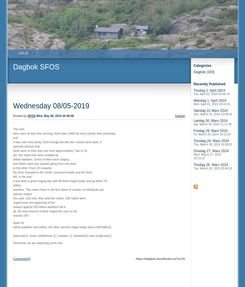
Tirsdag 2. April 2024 (212, 92)
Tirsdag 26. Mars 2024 (213, 166)
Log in (24, 53)
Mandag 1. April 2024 (212, 102)
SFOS (31, 116)
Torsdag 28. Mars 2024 (213, 142)
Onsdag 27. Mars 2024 (211, 154)
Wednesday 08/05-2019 (51, 106)
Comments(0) (22, 258)
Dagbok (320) (204, 72)
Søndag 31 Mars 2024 (213, 112)
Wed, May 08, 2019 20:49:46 (55, 116)
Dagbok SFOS (36, 67)
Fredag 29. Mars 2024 (212, 132)
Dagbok (180, 116)
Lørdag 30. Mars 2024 (213, 122)
